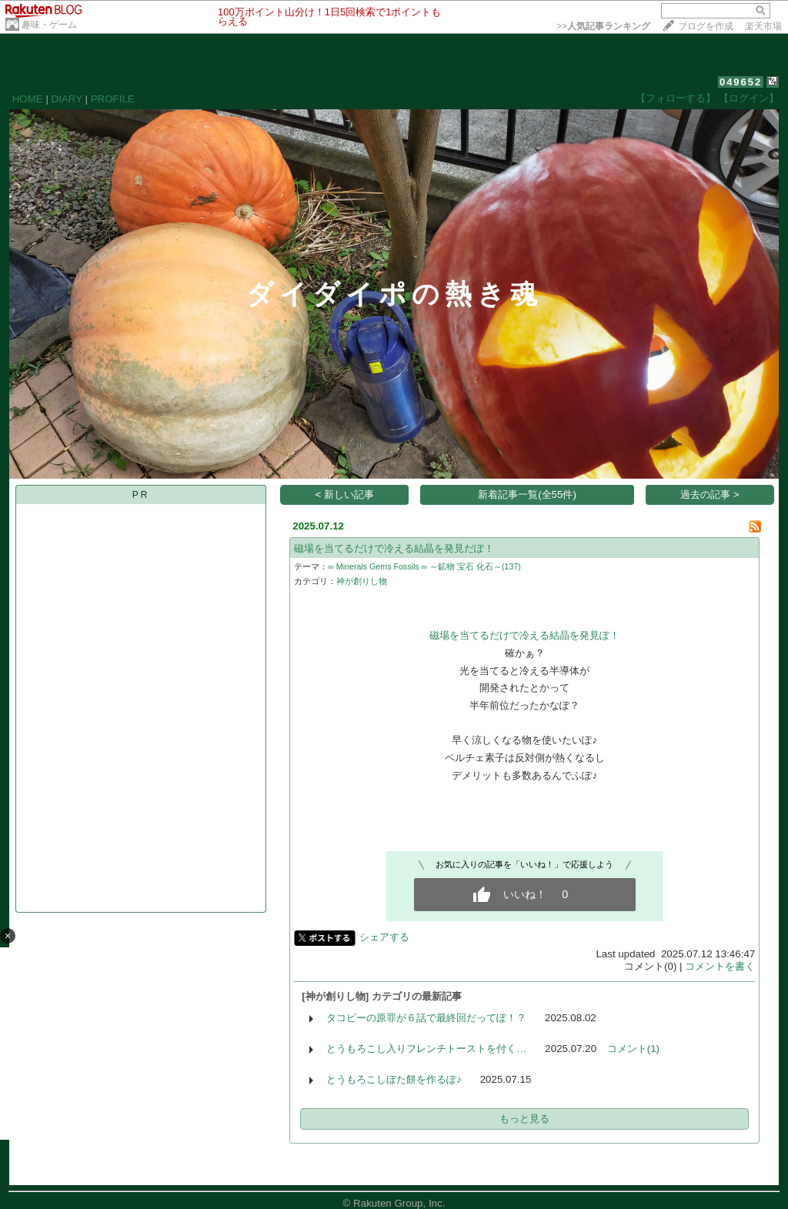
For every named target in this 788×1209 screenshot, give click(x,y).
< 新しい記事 (345, 494)
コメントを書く (720, 966)
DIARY (67, 99)
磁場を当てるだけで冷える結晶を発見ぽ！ (524, 635)
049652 (741, 82)
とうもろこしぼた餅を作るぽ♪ (394, 1079)
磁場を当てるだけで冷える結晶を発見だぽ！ (394, 548)
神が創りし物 (361, 581)
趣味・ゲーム (49, 24)
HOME (27, 99)
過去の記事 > (710, 494)
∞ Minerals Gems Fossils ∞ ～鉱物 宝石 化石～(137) (424, 566)
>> (603, 26)
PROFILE (113, 99)
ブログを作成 (705, 26)
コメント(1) (633, 1048)
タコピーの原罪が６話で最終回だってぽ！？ (426, 1018)
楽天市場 (763, 26)
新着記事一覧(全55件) (527, 494)
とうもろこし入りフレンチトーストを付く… (426, 1048)
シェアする (384, 937)
